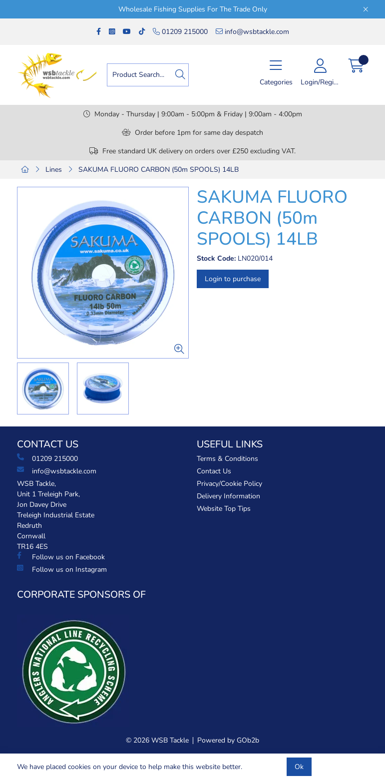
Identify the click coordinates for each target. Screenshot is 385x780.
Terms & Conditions (227, 458)
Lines (53, 169)
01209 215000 (180, 31)
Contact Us (214, 471)
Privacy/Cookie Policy (229, 483)
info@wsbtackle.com (252, 31)
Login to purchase (233, 279)
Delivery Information (228, 496)
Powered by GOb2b (228, 740)
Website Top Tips (224, 508)
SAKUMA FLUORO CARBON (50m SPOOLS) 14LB (158, 169)
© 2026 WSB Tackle (157, 740)
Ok (299, 767)
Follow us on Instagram (62, 569)
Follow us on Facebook (61, 557)
